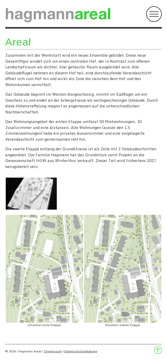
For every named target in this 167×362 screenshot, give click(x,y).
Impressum (53, 351)
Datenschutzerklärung (80, 351)
